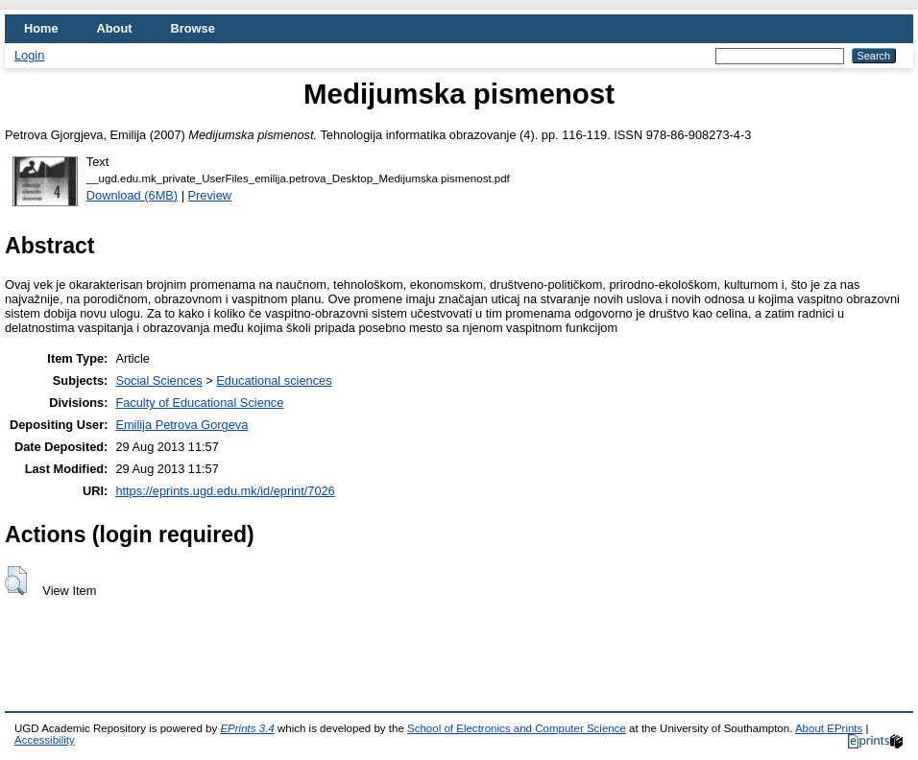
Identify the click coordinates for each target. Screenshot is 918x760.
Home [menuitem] (41, 28)
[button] (16, 580)
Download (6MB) (132, 195)
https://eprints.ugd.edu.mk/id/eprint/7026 (224, 491)
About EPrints (828, 728)
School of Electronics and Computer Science (516, 728)
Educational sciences (273, 380)
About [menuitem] (115, 28)
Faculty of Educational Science (199, 402)
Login (29, 55)
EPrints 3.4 (247, 728)
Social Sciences (158, 380)
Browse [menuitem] (193, 28)
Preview (210, 195)
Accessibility (44, 740)
